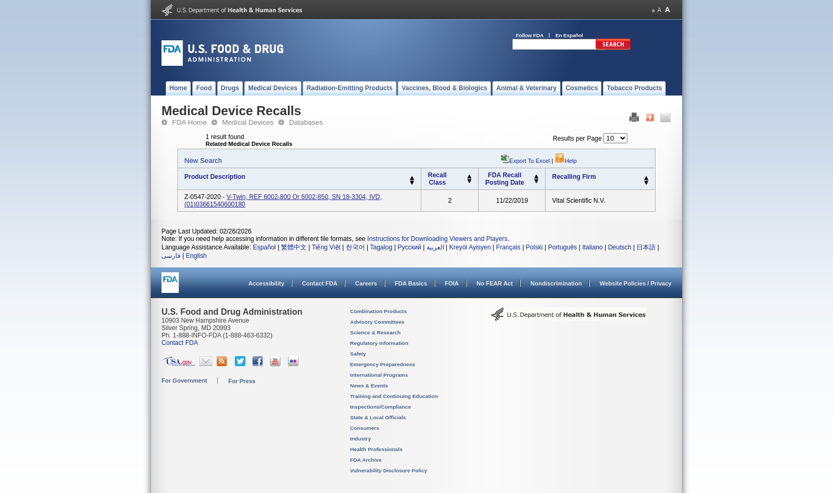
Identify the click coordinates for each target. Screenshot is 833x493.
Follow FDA (529, 35)
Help (566, 161)
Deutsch (619, 247)
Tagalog (381, 247)
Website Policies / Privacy (636, 283)
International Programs (379, 375)
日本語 (646, 247)
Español (264, 247)
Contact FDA (319, 283)
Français (508, 247)
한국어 (355, 247)
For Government (184, 380)
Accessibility (266, 283)
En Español (569, 35)
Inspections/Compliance (380, 407)
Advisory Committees (377, 322)
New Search (203, 161)
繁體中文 (294, 247)
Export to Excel (529, 161)
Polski (534, 247)
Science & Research (375, 332)
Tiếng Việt (326, 247)
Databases (306, 122)
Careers (366, 283)
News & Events (369, 385)
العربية (435, 247)
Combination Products (378, 311)
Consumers (364, 428)
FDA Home (189, 122)
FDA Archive (365, 460)
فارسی (171, 256)
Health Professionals (376, 449)
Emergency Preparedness (382, 364)
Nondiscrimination (556, 283)
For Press (242, 381)
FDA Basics (411, 283)
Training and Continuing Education (394, 396)
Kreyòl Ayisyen (470, 247)
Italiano (592, 247)
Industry (360, 439)
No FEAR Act (495, 283)
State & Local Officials (378, 417)
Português (562, 247)
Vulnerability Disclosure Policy (388, 470)
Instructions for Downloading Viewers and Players (437, 239)
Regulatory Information (379, 343)
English (196, 256)
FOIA (451, 283)
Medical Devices (248, 122)
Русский (409, 247)
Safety (358, 354)
